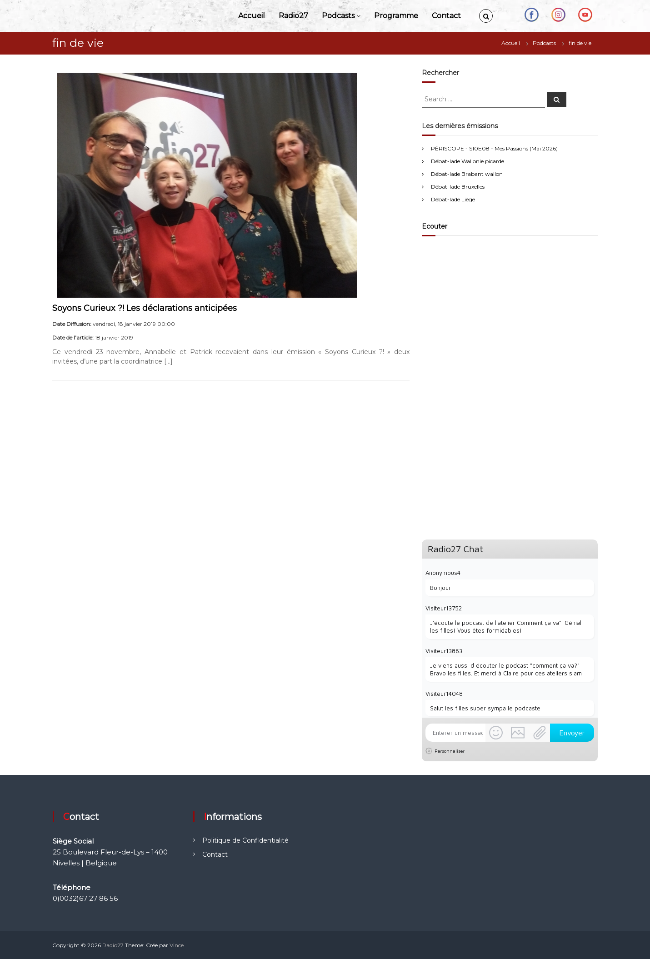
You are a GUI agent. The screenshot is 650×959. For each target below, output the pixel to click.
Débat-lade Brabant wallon (467, 173)
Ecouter (434, 226)
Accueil (251, 15)
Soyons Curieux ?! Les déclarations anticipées (144, 308)
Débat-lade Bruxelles (458, 186)
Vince (177, 945)
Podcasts (338, 15)
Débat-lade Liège (453, 199)
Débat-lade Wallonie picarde (467, 161)
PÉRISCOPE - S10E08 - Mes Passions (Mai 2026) (494, 148)
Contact (446, 15)
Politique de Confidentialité (245, 840)
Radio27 (293, 15)
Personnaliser (450, 751)
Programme (396, 15)
